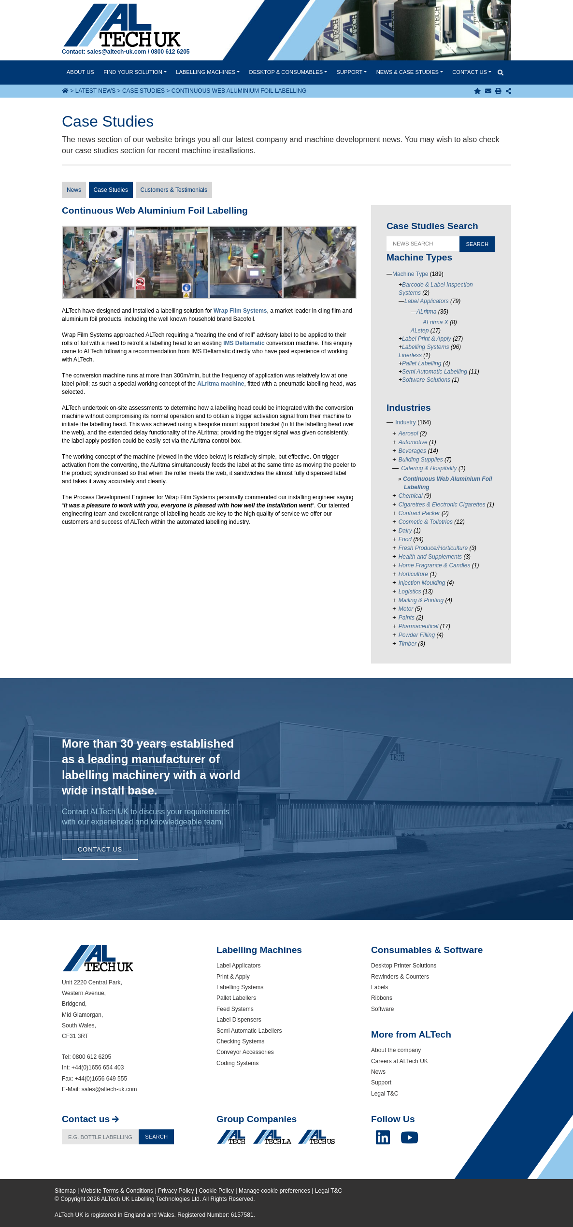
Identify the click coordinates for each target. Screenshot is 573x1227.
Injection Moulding (422, 582)
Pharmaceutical (419, 626)
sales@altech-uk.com (116, 51)
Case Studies (143, 90)
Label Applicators (426, 301)
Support (349, 72)
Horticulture (413, 574)
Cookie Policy (216, 1190)
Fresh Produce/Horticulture (433, 548)
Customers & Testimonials (174, 190)
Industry (405, 422)
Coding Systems (237, 1063)
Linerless (410, 355)
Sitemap (65, 1190)
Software (382, 1009)
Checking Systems (240, 1041)
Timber (407, 643)
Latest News (95, 90)
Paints (407, 617)
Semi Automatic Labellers (249, 1030)
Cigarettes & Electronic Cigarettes (442, 504)
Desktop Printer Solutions (403, 965)
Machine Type (410, 274)
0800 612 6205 (170, 51)
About (80, 72)
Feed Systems (235, 1009)
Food (405, 539)
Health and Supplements (430, 556)
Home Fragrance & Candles (435, 565)
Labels (379, 987)
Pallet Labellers (236, 998)
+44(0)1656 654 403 (98, 1067)
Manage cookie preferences (274, 1190)
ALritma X (435, 322)
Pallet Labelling (421, 363)
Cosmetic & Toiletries (426, 522)
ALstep (420, 330)
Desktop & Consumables (286, 72)
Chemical (411, 495)
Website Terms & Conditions (117, 1190)
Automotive (413, 442)
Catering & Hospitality (429, 468)
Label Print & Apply (426, 338)
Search (156, 1137)
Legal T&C (384, 1093)
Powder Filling (417, 635)
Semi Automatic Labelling (434, 371)
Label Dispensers (238, 1019)
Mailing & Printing (421, 600)
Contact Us (100, 849)
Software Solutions (426, 379)
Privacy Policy (176, 1190)
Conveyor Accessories (245, 1052)
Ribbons (381, 998)
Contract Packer (419, 513)
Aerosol (408, 433)
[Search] (100, 1136)
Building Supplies (421, 459)
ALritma (426, 311)
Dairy (405, 530)
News (407, 72)
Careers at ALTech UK (399, 1061)
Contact (469, 72)
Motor (406, 609)
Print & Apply (233, 976)
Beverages (412, 450)
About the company (396, 1050)
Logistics (410, 591)
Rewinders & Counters (400, 976)
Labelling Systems (425, 347)
